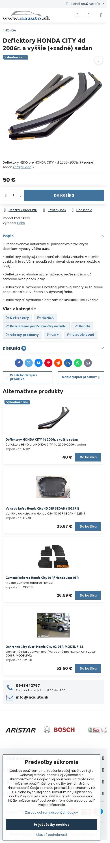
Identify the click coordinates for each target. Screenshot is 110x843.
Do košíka (64, 195)
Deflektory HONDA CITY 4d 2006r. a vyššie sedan (42, 439)
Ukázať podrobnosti (51, 835)
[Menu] (101, 15)
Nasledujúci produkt (81, 377)
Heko (21, 223)
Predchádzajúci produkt (22, 377)
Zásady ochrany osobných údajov (51, 812)
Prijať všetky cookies (51, 824)
